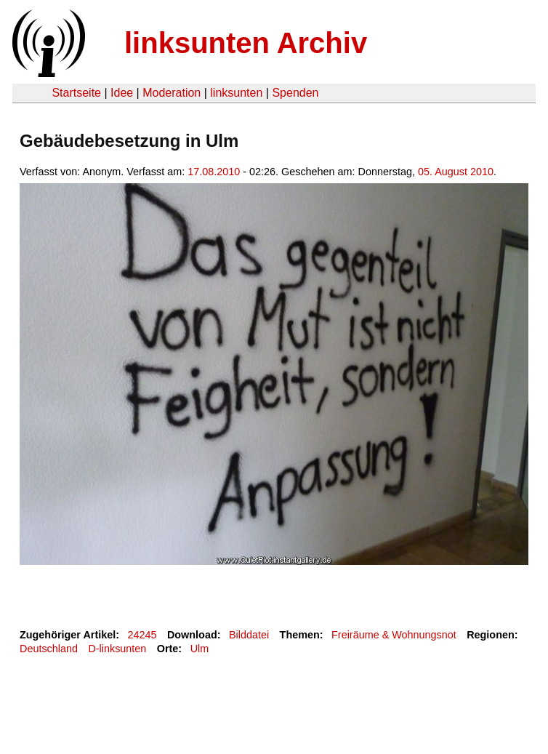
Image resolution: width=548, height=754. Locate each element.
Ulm (199, 648)
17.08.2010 (214, 171)
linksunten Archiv (245, 43)
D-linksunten (117, 648)
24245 (142, 635)
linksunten (236, 93)
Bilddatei (249, 635)
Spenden (295, 93)
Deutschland (49, 648)
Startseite (76, 93)
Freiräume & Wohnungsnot (393, 635)
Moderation (171, 93)
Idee (121, 93)
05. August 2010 (455, 171)
